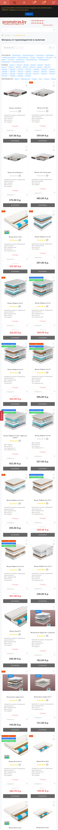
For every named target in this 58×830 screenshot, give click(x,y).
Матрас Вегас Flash (43, 761)
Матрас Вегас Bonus (15, 761)
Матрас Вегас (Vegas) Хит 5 (42, 697)
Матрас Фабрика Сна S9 (42, 435)
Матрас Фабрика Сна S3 (15, 369)
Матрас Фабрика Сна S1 (15, 303)
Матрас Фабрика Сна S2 (42, 303)
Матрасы (8, 35)
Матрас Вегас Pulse (43, 827)
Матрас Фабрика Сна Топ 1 (15, 500)
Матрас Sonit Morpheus (15, 172)
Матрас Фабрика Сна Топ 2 (42, 500)
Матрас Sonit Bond (15, 108)
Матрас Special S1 (15, 631)
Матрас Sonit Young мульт (42, 172)
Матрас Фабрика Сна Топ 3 (15, 566)
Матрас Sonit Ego (42, 108)
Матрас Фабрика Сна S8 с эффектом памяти (15, 436)
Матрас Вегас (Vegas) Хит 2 (15, 697)
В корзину (15, 141)
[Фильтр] (1, 416)
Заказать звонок (48, 25)
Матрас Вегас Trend (15, 237)
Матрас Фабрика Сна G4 (43, 237)
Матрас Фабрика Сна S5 (42, 369)
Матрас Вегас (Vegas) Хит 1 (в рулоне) (43, 632)
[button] (24, 2)
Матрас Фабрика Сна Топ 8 (42, 566)
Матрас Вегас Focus (15, 828)
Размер (15, 126)
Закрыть (29, 14)
